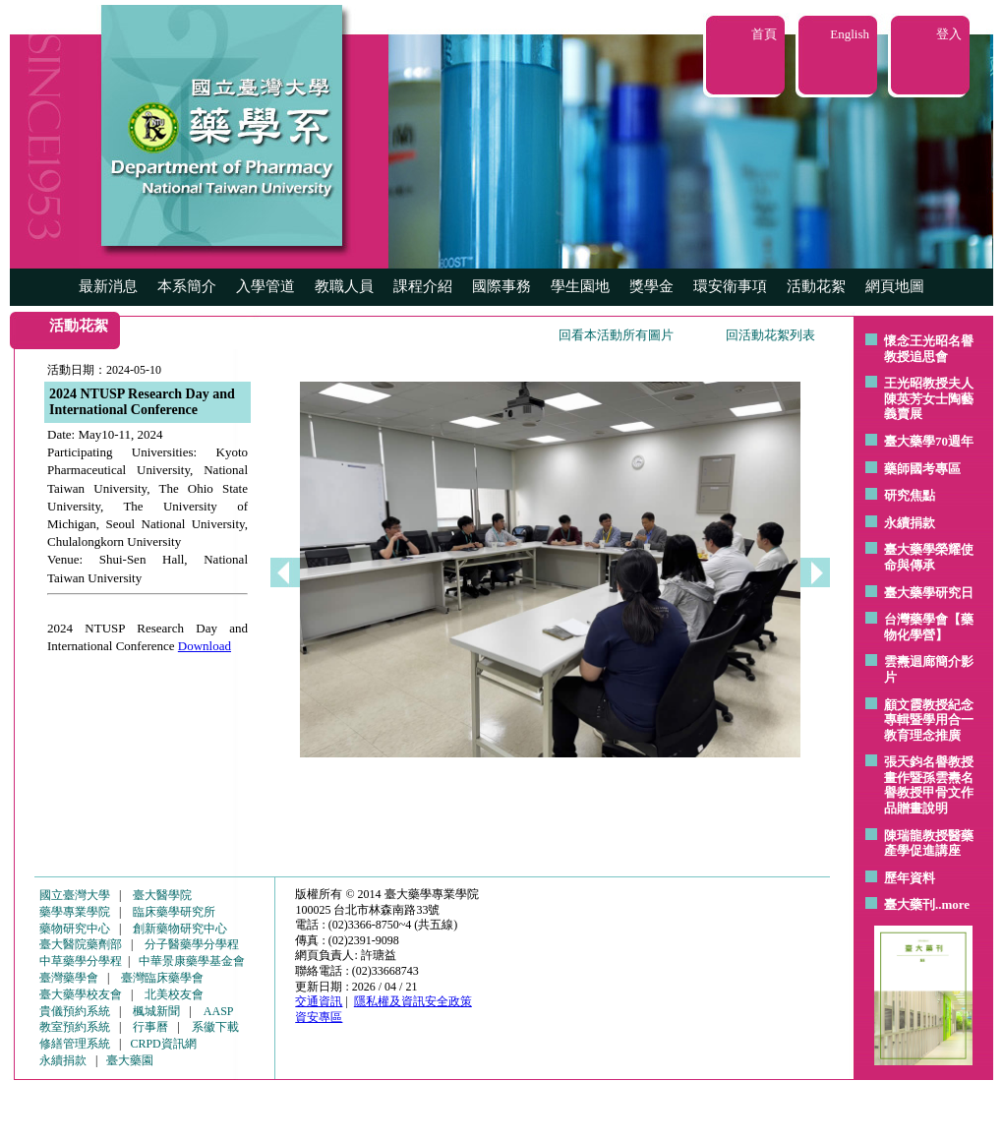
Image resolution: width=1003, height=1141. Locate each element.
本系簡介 (186, 286)
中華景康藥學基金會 (192, 961)
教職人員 (344, 286)
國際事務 (501, 286)
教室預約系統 (74, 1027)
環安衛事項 (730, 286)
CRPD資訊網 (163, 1044)
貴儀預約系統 (74, 1011)
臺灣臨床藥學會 (162, 978)
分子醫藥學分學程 (192, 944)
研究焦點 (909, 495)
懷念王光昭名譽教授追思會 (929, 348)
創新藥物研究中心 (180, 928)
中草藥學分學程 (80, 961)
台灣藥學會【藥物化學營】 (929, 627)
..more (952, 904)
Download (204, 645)
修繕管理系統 (74, 1044)
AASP (219, 1011)
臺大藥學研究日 (929, 592)
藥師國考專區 (922, 468)
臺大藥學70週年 (929, 441)
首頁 (764, 34)
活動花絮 (816, 286)
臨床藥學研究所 (174, 912)
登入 (949, 34)
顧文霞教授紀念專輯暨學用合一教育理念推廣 (929, 720)
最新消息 (108, 286)
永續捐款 (909, 522)
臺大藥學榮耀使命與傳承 (929, 557)
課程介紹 (422, 286)
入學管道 (265, 286)
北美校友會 (174, 994)
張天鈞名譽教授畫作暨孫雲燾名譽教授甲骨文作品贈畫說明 (929, 784)
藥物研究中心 (74, 928)
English (849, 34)
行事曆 (150, 1027)
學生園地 (580, 286)
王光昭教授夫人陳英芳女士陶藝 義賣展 (929, 398)
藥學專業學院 (74, 912)
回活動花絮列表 (770, 335)
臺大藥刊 (909, 904)
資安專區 (318, 1017)
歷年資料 (909, 878)
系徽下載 (215, 1027)
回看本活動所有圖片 (616, 335)
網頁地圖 (894, 286)
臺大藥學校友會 (80, 994)
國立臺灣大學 (74, 895)
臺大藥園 (129, 1060)
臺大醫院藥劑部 (80, 944)
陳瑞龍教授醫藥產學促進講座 (929, 843)
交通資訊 (318, 1001)
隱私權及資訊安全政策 (413, 1001)
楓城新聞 (156, 1011)
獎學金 (651, 286)
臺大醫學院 (162, 895)
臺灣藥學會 (68, 978)
